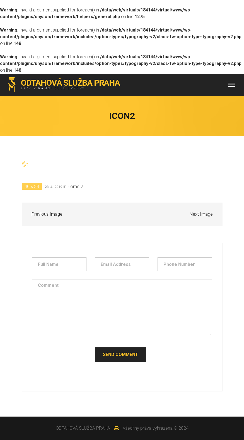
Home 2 (75, 186)
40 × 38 (32, 186)
